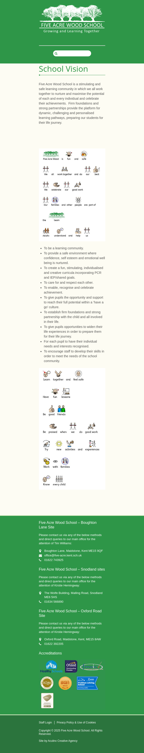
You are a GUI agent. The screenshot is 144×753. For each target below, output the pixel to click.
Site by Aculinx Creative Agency (58, 740)
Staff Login (45, 722)
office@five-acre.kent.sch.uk (63, 555)
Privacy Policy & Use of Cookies (76, 722)
